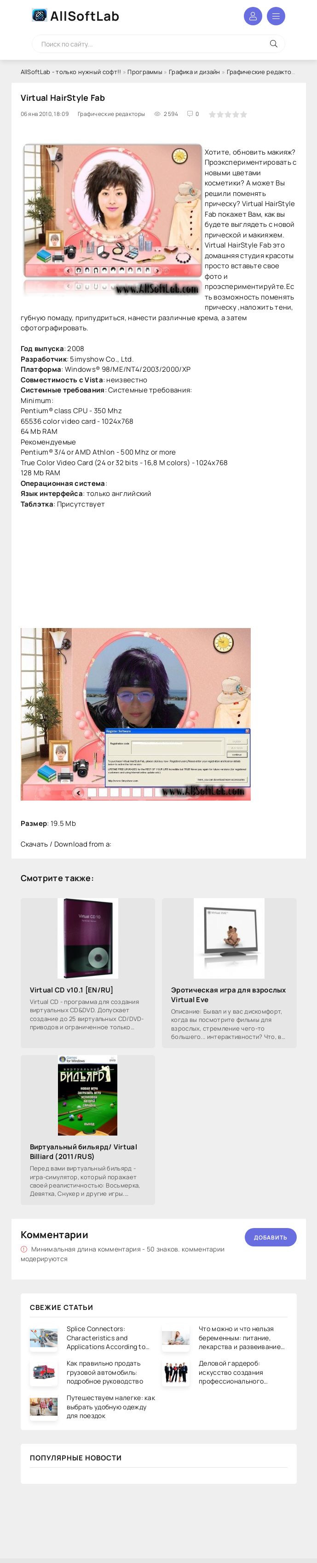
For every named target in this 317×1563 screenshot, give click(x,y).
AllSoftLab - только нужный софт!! (71, 72)
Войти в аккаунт (253, 16)
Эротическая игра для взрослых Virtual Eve (228, 994)
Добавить (271, 1237)
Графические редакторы (263, 72)
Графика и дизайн (194, 72)
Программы (144, 72)
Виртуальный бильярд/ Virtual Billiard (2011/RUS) (83, 1151)
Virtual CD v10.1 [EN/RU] (72, 990)
